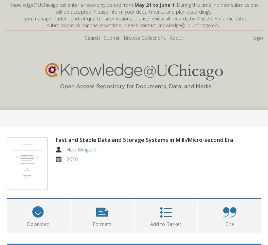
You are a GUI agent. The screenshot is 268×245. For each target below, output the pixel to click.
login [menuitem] (258, 38)
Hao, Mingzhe (81, 149)
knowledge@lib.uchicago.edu (189, 25)
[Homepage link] (134, 74)
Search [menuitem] (92, 38)
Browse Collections (145, 38)
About (176, 38)
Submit (112, 38)
